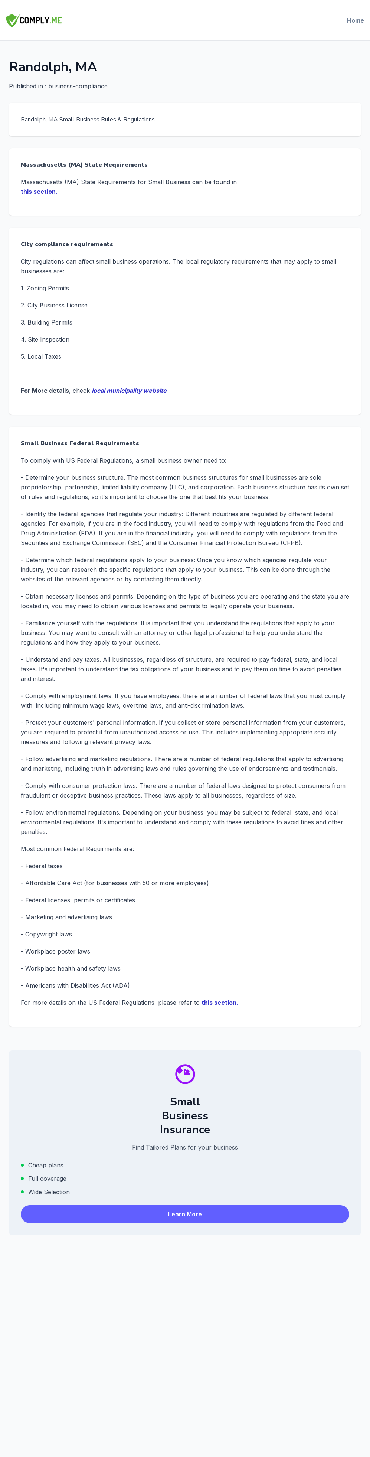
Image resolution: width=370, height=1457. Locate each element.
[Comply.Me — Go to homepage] (34, 20)
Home (355, 20)
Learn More (185, 1214)
